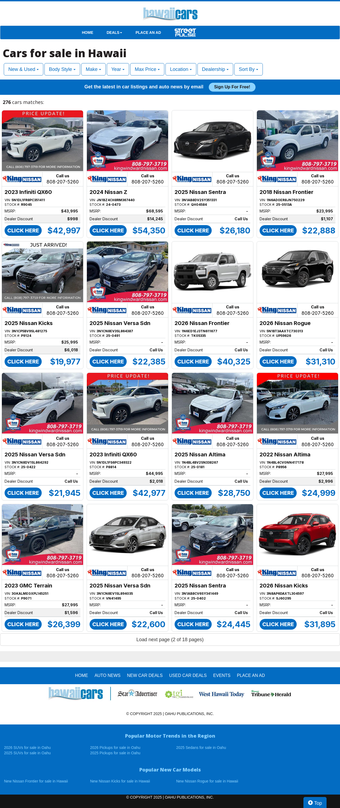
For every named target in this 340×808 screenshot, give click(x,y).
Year (118, 69)
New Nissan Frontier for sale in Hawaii (36, 781)
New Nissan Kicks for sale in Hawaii (120, 781)
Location (181, 69)
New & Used (23, 69)
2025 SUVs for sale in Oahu (27, 753)
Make (93, 69)
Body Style (62, 69)
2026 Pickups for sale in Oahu (115, 747)
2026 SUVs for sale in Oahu (27, 747)
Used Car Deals (188, 675)
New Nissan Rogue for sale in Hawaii (207, 781)
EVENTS (222, 675)
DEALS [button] (114, 32)
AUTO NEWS (107, 675)
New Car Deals (144, 675)
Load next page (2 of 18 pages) (170, 639)
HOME (87, 32)
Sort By (248, 69)
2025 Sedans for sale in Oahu (201, 747)
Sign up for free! (232, 87)
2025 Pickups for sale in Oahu (115, 753)
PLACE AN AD (148, 32)
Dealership (215, 69)
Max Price (147, 69)
